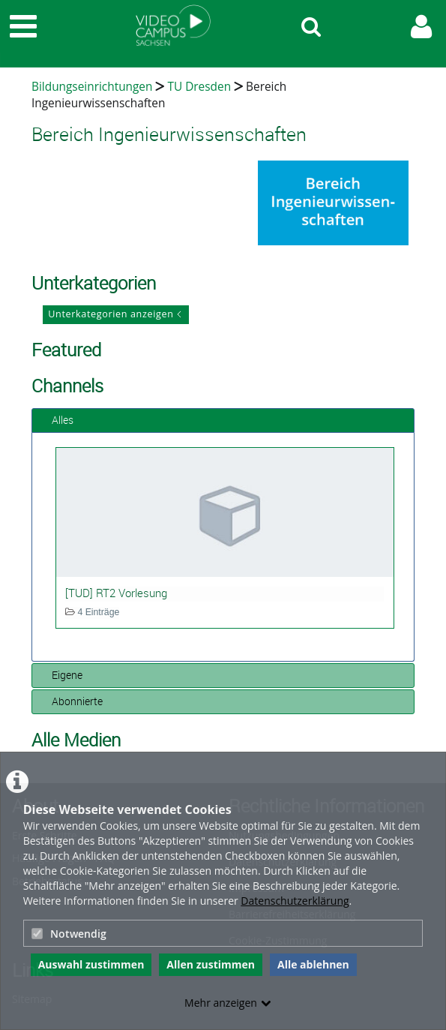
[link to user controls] (421, 26)
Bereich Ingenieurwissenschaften (158, 95)
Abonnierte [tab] (71, 701)
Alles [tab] (56, 420)
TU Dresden (199, 87)
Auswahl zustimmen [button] (91, 964)
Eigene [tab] (61, 675)
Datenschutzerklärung (295, 900)
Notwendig (68, 933)
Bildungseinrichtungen (91, 87)
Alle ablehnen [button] (313, 964)
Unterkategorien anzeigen (110, 314)
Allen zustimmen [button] (210, 964)
